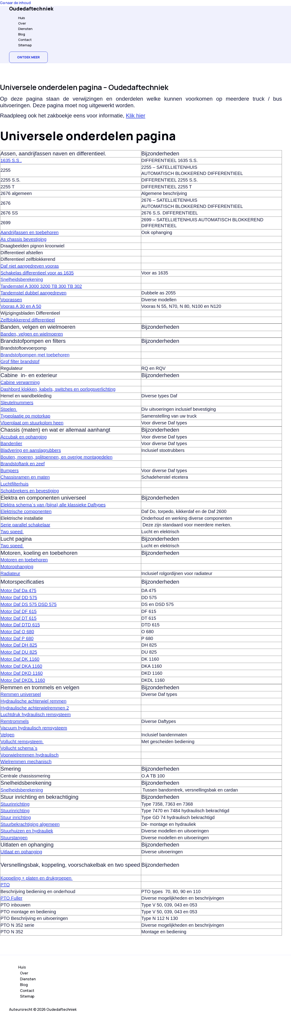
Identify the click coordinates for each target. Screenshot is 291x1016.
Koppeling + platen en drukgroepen (36, 878)
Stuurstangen (14, 837)
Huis (21, 17)
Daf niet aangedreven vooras (29, 266)
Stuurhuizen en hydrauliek (26, 830)
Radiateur (10, 573)
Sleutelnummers (16, 402)
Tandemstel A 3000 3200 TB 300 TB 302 (41, 286)
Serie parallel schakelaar (25, 524)
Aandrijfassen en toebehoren (29, 232)
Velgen (7, 734)
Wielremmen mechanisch (26, 761)
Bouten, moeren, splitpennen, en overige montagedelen (56, 457)
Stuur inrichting (15, 817)
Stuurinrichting (15, 804)
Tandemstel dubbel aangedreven (33, 292)
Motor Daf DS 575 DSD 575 (28, 604)
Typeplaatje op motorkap (25, 415)
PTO (5, 884)
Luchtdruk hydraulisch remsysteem (35, 714)
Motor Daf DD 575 (18, 597)
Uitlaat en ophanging (21, 851)
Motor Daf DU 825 (18, 652)
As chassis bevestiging (23, 239)
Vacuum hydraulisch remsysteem (33, 727)
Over (22, 23)
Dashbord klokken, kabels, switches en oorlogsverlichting (57, 389)
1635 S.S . (11, 160)
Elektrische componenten (26, 511)
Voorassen (11, 299)
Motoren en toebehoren (24, 559)
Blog (21, 34)
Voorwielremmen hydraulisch (29, 754)
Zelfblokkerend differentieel (27, 319)
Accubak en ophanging (23, 436)
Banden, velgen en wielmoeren (31, 333)
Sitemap (25, 45)
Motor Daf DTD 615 (20, 624)
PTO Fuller (11, 898)
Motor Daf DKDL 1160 (22, 680)
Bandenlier (11, 443)
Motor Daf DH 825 (18, 644)
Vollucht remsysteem (22, 741)
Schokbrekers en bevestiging (29, 490)
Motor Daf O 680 (17, 631)
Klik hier (135, 115)
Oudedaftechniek (31, 8)
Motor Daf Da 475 (18, 590)
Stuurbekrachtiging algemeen (30, 824)
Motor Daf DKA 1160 (21, 666)
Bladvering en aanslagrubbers (30, 450)
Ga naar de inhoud (15, 2)
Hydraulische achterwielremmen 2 (34, 707)
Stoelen (8, 409)
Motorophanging (16, 566)
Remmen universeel (20, 694)
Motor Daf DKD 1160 (21, 673)
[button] (28, 57)
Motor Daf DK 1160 (19, 659)
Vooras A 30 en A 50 (20, 306)
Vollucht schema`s (18, 748)
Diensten (25, 28)
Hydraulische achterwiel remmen (33, 701)
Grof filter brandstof (19, 361)
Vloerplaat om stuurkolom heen (31, 422)
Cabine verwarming (20, 382)
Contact (25, 39)
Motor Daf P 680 (16, 638)
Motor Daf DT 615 (18, 618)
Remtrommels (14, 721)
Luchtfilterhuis (14, 483)
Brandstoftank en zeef (22, 463)
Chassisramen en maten (25, 477)
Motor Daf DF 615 (18, 611)
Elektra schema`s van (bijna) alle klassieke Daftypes (52, 504)
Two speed (12, 531)
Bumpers (9, 470)
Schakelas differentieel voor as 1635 (37, 272)
